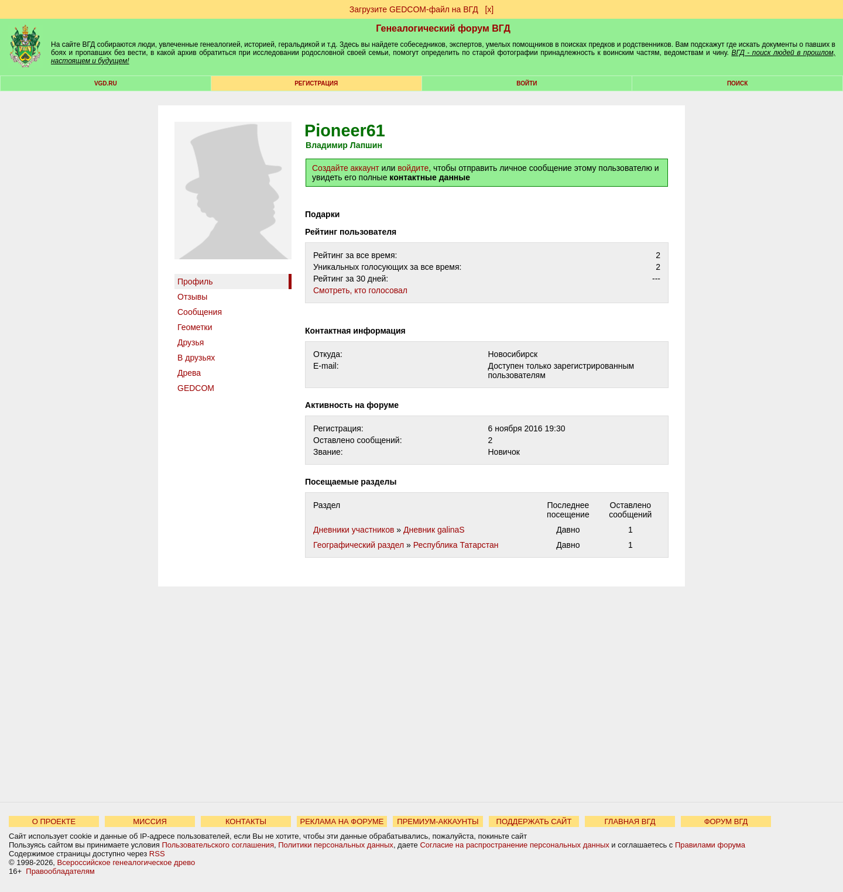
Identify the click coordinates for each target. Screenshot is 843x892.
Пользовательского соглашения (218, 844)
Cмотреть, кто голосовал (360, 290)
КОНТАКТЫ (245, 821)
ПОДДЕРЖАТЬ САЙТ (534, 821)
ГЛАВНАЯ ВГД (630, 821)
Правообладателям (60, 871)
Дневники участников (353, 529)
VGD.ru (105, 83)
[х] (489, 9)
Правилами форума (710, 844)
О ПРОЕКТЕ (54, 821)
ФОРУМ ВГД (726, 821)
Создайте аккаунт (345, 168)
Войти (526, 83)
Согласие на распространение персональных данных (514, 844)
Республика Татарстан (456, 545)
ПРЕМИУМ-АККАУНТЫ (437, 821)
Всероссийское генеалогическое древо (126, 862)
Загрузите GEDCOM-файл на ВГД (413, 9)
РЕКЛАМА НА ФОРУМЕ (341, 821)
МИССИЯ (150, 821)
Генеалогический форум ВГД (443, 28)
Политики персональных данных (335, 844)
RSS (157, 853)
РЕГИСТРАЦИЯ (316, 83)
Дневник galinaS (434, 529)
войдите (413, 168)
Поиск (737, 83)
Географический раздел (358, 545)
